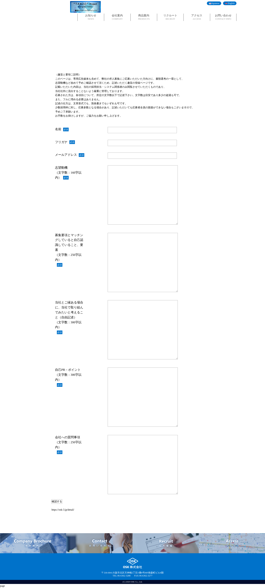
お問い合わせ (223, 17)
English (231, 3)
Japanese (216, 3)
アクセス (197, 17)
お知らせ (91, 17)
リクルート (170, 17)
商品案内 (144, 17)
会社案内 (117, 17)
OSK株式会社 (49, 12)
